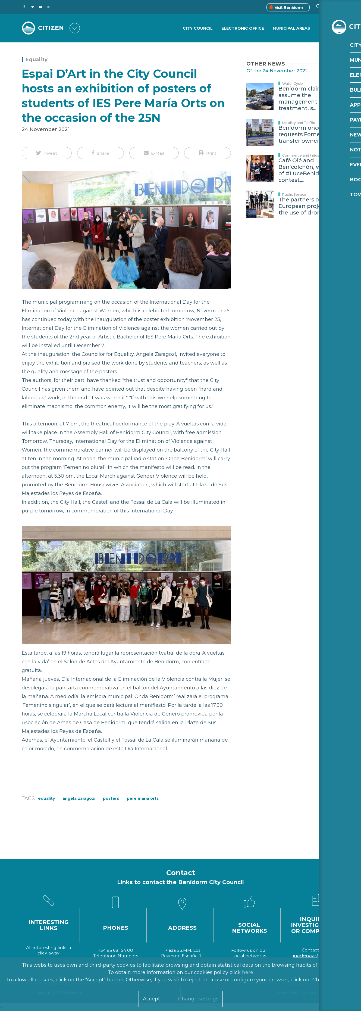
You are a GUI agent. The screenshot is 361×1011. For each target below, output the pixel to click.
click (42, 953)
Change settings (198, 999)
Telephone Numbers (115, 955)
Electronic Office (242, 28)
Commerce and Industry (303, 155)
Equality (37, 60)
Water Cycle (292, 84)
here (247, 972)
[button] (47, 153)
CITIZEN (52, 28)
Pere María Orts (143, 798)
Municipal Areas (291, 28)
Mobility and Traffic (298, 123)
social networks (249, 955)
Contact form (316, 950)
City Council (197, 28)
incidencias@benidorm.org (322, 955)
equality (46, 798)
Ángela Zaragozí (78, 798)
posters (111, 798)
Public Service (294, 194)
